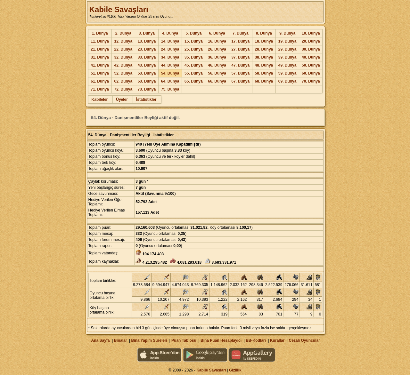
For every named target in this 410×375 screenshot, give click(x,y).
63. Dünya (147, 81)
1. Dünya (100, 33)
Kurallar (277, 340)
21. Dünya (100, 49)
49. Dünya (287, 65)
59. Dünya (287, 73)
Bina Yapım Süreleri (149, 340)
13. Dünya (147, 41)
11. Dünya (100, 41)
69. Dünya (287, 81)
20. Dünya (311, 41)
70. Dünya (311, 81)
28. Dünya (264, 49)
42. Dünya (123, 65)
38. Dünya (264, 57)
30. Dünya (311, 49)
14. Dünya (170, 41)
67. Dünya (240, 81)
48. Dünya (264, 65)
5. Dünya (193, 33)
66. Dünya (217, 81)
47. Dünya (240, 65)
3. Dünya (147, 33)
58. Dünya (264, 73)
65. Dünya (193, 81)
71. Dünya (100, 89)
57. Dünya (240, 73)
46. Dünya (217, 65)
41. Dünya (100, 65)
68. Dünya (264, 81)
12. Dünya (123, 41)
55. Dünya (193, 73)
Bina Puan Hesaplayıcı (221, 340)
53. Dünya (147, 73)
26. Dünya (217, 49)
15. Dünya (193, 41)
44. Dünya (170, 65)
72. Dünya (123, 89)
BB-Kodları (256, 340)
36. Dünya (217, 57)
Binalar (120, 340)
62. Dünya (123, 81)
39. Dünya (287, 57)
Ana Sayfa (100, 340)
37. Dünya (240, 57)
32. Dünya (123, 57)
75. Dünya (170, 89)
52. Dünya (123, 73)
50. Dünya (311, 65)
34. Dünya (170, 57)
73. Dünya (147, 89)
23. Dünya (147, 49)
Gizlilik (235, 370)
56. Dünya (217, 73)
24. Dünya (170, 49)
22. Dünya (123, 49)
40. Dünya (311, 57)
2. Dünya (123, 33)
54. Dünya (170, 73)
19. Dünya (287, 41)
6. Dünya (217, 33)
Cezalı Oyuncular (304, 340)
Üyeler (122, 99)
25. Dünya (193, 49)
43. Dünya (147, 65)
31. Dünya (100, 57)
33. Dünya (147, 57)
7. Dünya (241, 33)
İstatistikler (146, 99)
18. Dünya (264, 41)
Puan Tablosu (183, 340)
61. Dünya (100, 81)
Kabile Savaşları (118, 9)
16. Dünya (217, 41)
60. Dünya (311, 73)
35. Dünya (193, 57)
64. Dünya (170, 81)
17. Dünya (240, 41)
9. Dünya (287, 33)
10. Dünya (311, 33)
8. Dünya (264, 33)
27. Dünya (240, 49)
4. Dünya (170, 33)
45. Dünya (193, 65)
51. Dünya (100, 73)
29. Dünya (287, 49)
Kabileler (100, 99)
